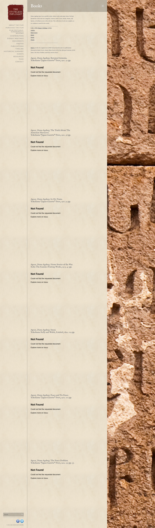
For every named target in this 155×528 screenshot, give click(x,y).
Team (21, 59)
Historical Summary (14, 51)
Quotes (32, 40)
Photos (20, 43)
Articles (33, 30)
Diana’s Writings (15, 38)
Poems (32, 37)
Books (32, 35)
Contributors (17, 36)
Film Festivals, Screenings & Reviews (16, 31)
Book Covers (34, 33)
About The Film (16, 25)
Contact (19, 62)
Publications (17, 46)
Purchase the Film (15, 28)
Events (20, 54)
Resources (18, 56)
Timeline (19, 49)
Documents (18, 41)
